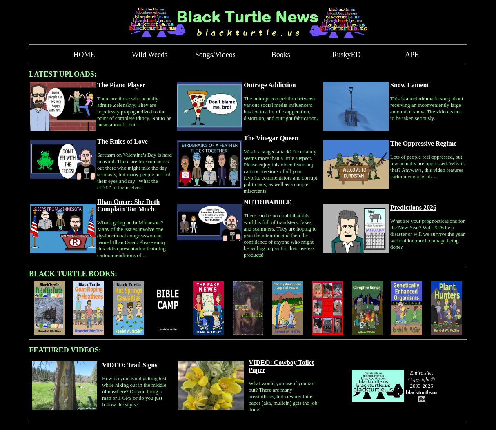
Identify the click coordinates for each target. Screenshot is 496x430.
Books (280, 55)
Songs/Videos (215, 55)
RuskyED (346, 55)
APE (412, 55)
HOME (84, 55)
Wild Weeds (149, 55)
